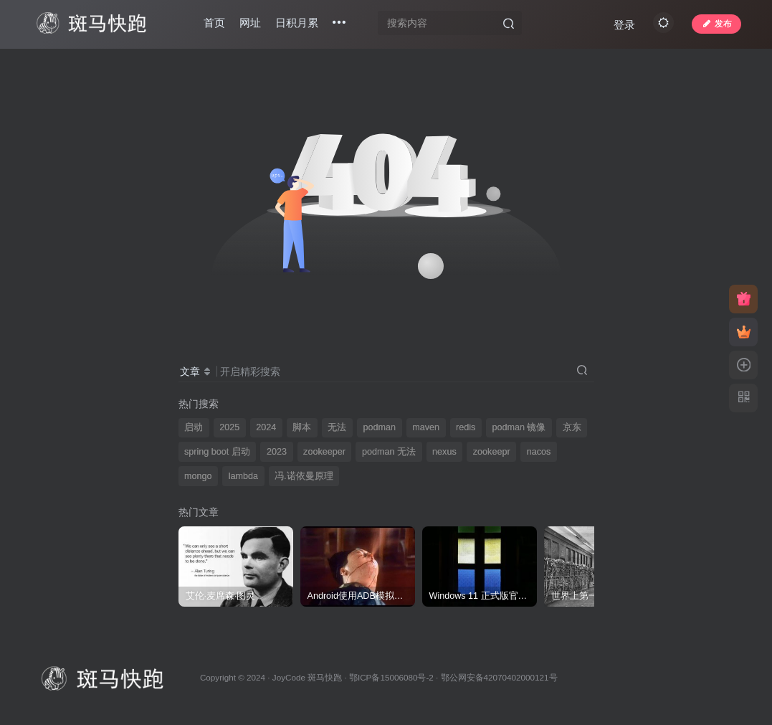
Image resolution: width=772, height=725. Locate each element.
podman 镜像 (518, 427)
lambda (243, 476)
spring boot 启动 (217, 452)
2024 (266, 427)
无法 (337, 427)
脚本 (301, 427)
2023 (277, 452)
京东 (572, 427)
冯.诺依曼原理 (304, 476)
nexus (444, 452)
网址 (251, 24)
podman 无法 (389, 452)
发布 (715, 24)
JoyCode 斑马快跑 (307, 677)
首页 (216, 24)
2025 (229, 427)
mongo (198, 476)
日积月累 (298, 24)
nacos (539, 452)
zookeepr (491, 452)
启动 (193, 427)
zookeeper (324, 452)
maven (425, 427)
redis (465, 427)
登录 (623, 25)
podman (379, 427)
